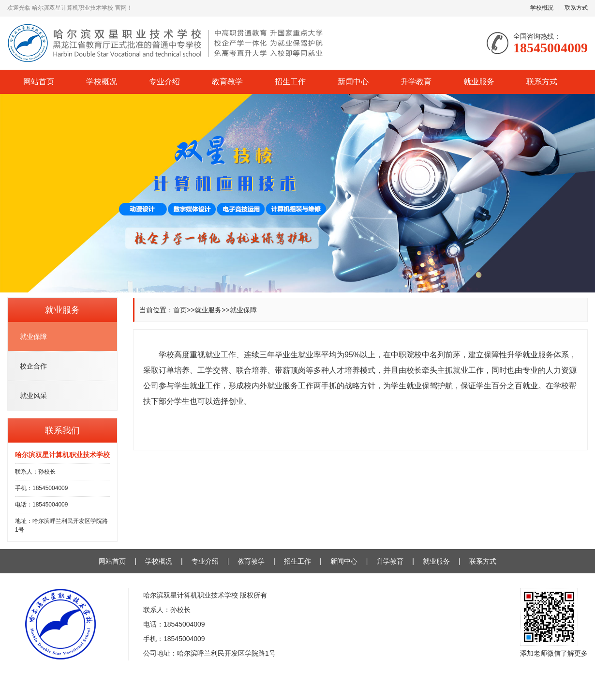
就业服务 (478, 81)
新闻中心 (353, 81)
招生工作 (290, 81)
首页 (180, 310)
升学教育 (416, 81)
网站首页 (38, 81)
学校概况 (541, 7)
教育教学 (227, 81)
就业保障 (243, 310)
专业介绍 (164, 81)
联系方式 (576, 7)
